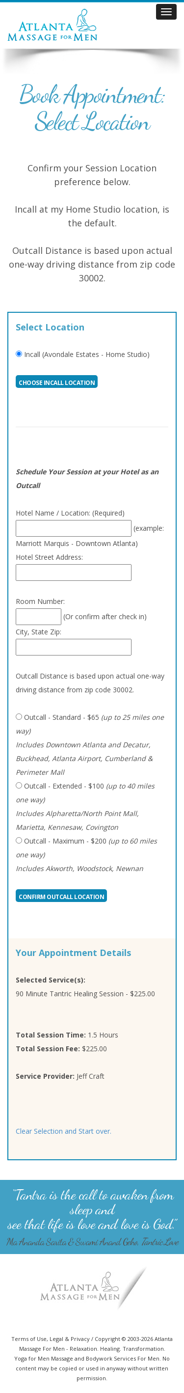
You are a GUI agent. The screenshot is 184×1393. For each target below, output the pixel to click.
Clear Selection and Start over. (63, 1131)
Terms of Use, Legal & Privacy (50, 1338)
